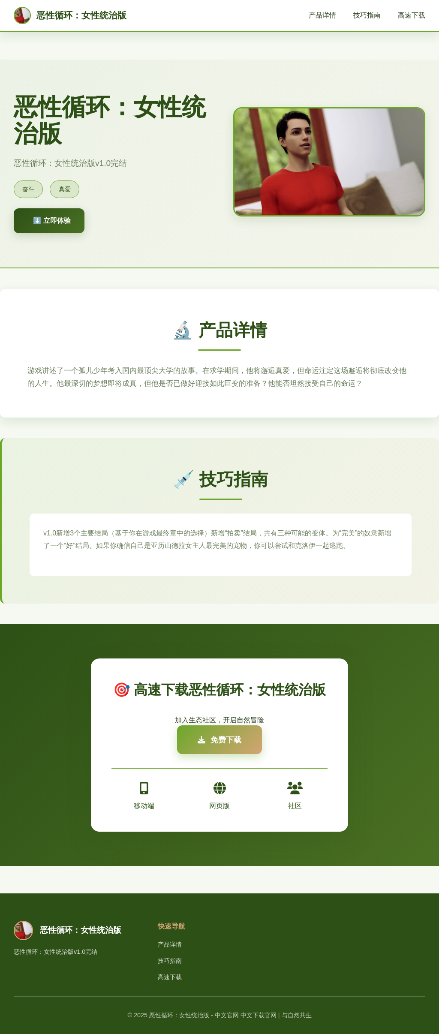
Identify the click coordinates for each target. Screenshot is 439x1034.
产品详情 (322, 15)
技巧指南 (367, 15)
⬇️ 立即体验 (52, 220)
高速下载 (411, 15)
